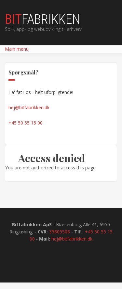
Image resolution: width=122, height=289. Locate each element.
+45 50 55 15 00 (25, 123)
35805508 (59, 232)
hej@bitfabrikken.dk (28, 107)
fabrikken (42, 19)
